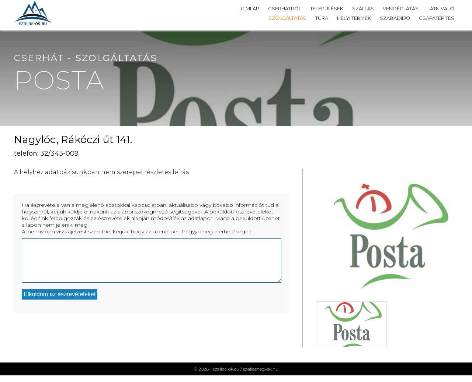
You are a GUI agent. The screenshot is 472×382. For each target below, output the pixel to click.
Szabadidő (395, 18)
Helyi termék (354, 18)
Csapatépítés (436, 18)
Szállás (363, 8)
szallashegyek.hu (260, 369)
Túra (321, 18)
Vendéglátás (401, 8)
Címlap (250, 8)
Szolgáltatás (287, 18)
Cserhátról (284, 8)
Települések (326, 8)
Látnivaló (440, 8)
